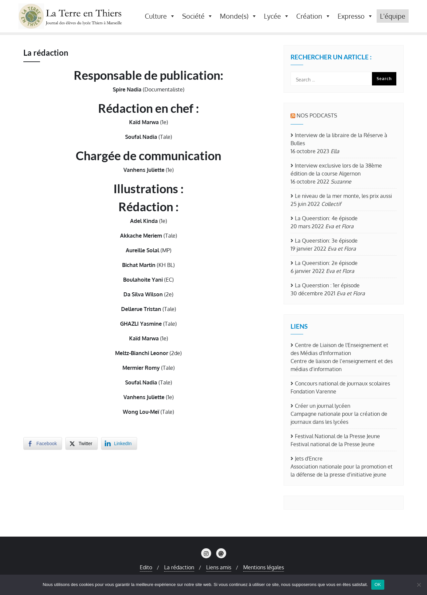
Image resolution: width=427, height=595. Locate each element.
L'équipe (392, 16)
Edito (146, 567)
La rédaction (179, 567)
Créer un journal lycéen (322, 405)
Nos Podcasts (317, 115)
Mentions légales (263, 567)
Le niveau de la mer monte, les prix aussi (343, 196)
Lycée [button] (277, 16)
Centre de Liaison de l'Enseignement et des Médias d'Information (339, 349)
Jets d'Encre (309, 458)
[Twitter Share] (81, 443)
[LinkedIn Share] (119, 443)
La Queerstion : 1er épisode (327, 285)
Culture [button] (160, 16)
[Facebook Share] (42, 443)
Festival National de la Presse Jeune (337, 436)
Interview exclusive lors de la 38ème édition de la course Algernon (336, 169)
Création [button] (313, 16)
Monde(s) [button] (238, 16)
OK (378, 584)
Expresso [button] (355, 16)
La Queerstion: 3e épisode (326, 240)
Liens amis (218, 567)
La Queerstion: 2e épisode (326, 263)
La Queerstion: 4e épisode (326, 218)
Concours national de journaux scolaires (342, 383)
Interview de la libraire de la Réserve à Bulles (339, 139)
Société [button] (197, 16)
